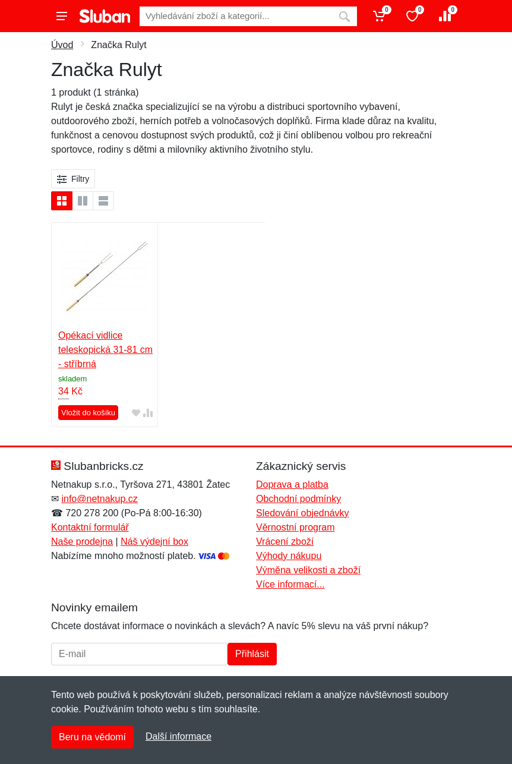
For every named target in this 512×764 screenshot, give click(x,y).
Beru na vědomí (92, 737)
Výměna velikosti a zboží (308, 570)
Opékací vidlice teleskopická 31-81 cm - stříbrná (105, 349)
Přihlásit (252, 654)
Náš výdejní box (154, 541)
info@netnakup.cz (99, 499)
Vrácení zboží (285, 541)
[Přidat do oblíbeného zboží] (136, 412)
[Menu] (61, 16)
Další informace (178, 736)
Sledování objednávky (302, 513)
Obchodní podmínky (298, 499)
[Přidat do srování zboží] (148, 412)
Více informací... (290, 584)
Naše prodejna (82, 541)
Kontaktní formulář (90, 527)
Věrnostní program (295, 527)
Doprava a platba (292, 484)
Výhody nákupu (288, 556)
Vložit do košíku (88, 412)
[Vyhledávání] (236, 16)
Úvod (62, 45)
